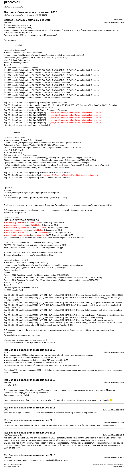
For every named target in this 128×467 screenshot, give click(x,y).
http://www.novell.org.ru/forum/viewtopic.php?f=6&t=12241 (25, 15)
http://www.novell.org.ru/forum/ (15, 7)
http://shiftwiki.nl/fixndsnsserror (55, 460)
